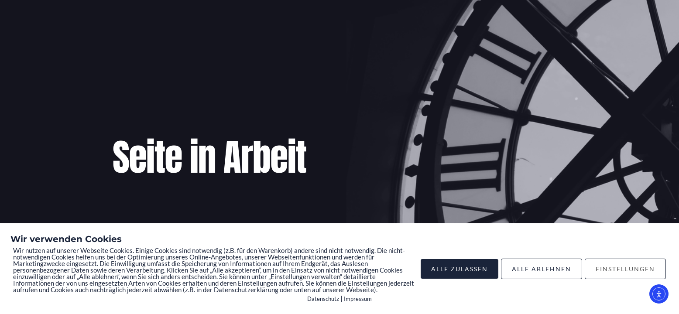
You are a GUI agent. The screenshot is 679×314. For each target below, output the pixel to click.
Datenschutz (323, 298)
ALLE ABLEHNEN (541, 269)
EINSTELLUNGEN (625, 269)
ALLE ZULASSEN (459, 269)
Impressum (358, 298)
